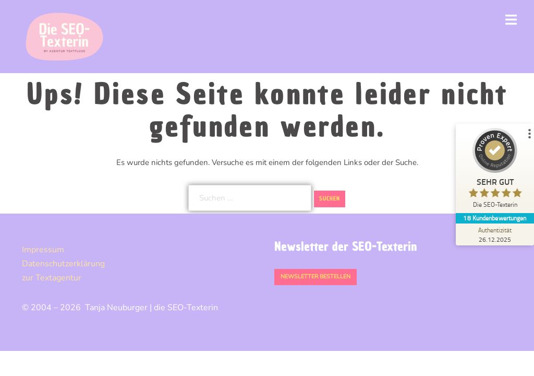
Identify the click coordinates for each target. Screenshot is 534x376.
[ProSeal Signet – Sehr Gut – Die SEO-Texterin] (495, 170)
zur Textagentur (51, 278)
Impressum (43, 249)
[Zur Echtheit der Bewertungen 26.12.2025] (495, 234)
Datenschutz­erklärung (63, 263)
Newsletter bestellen (315, 276)
